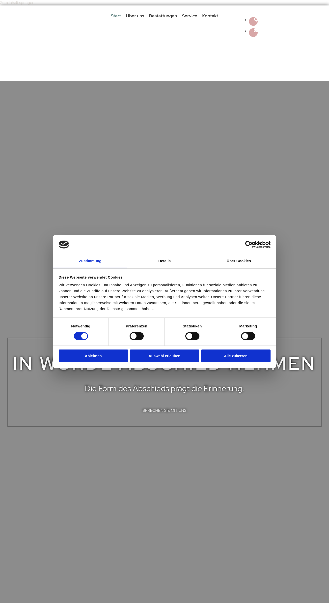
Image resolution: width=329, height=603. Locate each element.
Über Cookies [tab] (239, 261)
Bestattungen (163, 16)
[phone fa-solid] (256, 19)
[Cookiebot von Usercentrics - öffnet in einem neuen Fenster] (249, 244)
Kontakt (210, 16)
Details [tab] (164, 261)
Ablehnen (93, 356)
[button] (165, 410)
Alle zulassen (235, 356)
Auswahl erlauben (164, 356)
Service (189, 16)
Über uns (135, 16)
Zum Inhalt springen (17, 2)
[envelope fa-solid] (256, 30)
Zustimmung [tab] (90, 261)
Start (116, 16)
